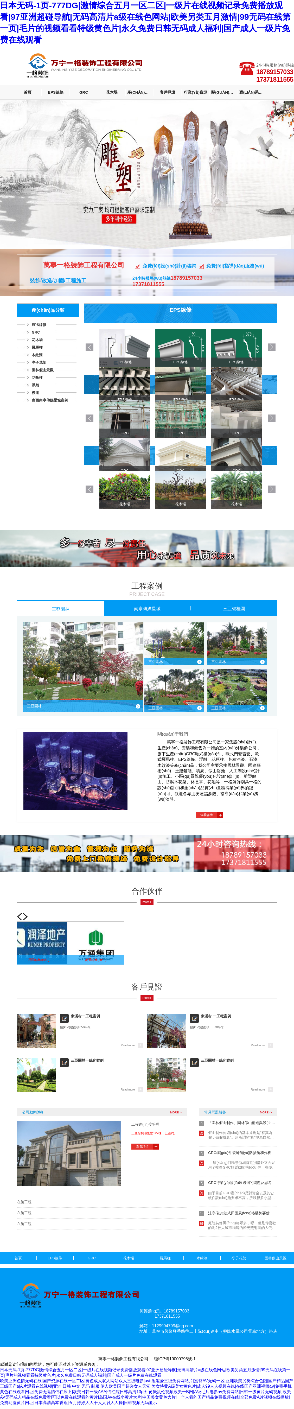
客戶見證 (167, 92)
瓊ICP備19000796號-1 (175, 1359)
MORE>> (176, 1112)
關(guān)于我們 (224, 92)
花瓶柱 (37, 377)
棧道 (35, 393)
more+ (147, 902)
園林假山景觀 (43, 370)
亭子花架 (39, 362)
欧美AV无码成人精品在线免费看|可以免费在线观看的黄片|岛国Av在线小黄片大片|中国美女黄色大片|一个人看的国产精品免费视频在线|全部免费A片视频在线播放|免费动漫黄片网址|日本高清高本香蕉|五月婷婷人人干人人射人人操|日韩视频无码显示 (145, 1397)
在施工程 (24, 1202)
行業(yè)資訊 (195, 92)
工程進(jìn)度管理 (145, 1124)
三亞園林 (60, 609)
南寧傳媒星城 (147, 608)
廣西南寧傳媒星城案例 (50, 400)
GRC (83, 92)
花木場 (112, 92)
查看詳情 (206, 815)
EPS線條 (55, 92)
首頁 (27, 92)
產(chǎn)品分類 (140, 92)
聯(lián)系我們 (252, 92)
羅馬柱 (37, 347)
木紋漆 (37, 355)
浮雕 (35, 385)
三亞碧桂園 (234, 608)
